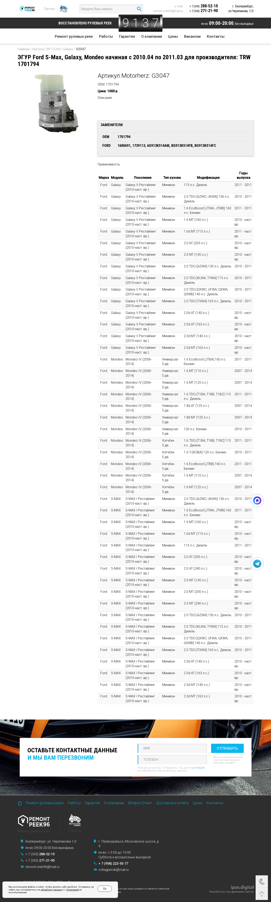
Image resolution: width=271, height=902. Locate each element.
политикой (72, 889)
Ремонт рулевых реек (74, 36)
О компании (151, 36)
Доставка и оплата (172, 803)
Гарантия (127, 36)
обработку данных (51, 889)
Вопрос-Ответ (140, 803)
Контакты (215, 36)
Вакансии (192, 36)
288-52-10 (204, 5)
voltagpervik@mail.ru (113, 870)
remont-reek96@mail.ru (168, 11)
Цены (173, 36)
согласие (198, 767)
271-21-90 (204, 10)
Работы (106, 36)
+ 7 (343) (40, 854)
